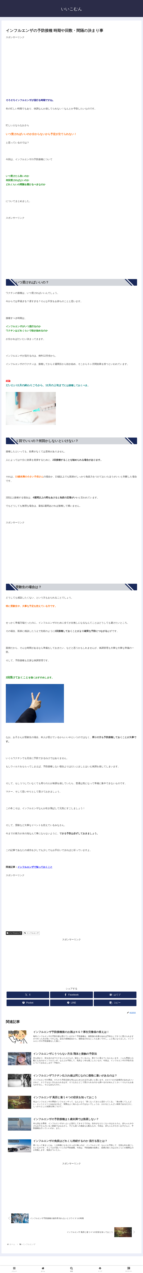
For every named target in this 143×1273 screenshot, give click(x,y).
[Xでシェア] (28, 995)
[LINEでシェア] (71, 1003)
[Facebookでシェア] (71, 995)
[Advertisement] (30, 64)
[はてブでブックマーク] (115, 995)
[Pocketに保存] (28, 1003)
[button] (115, 1003)
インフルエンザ (14, 933)
